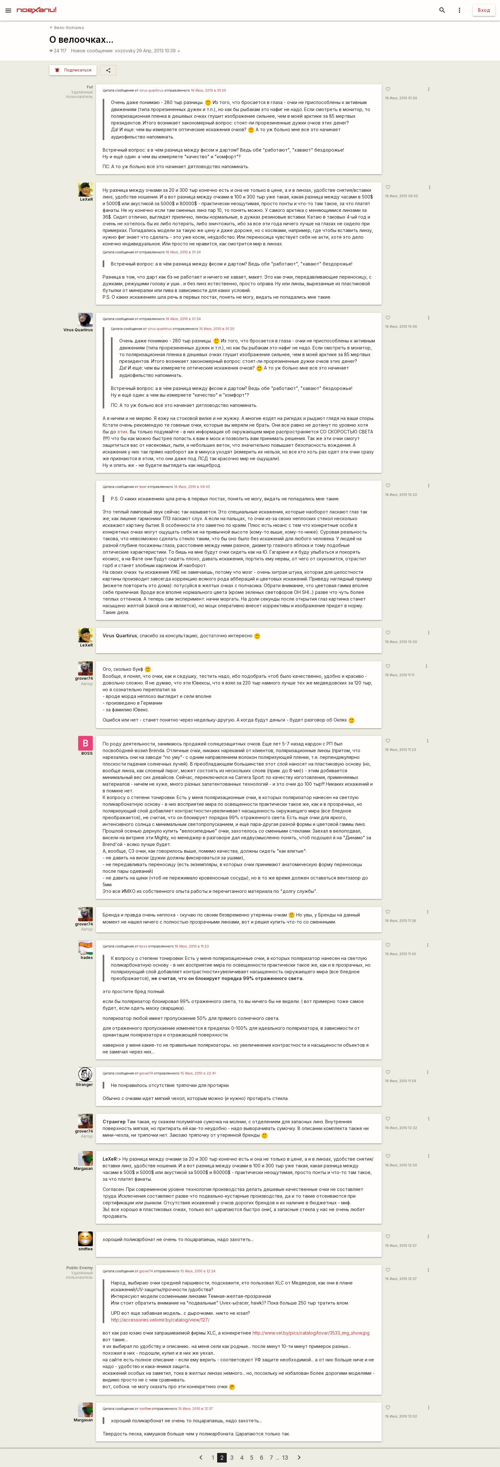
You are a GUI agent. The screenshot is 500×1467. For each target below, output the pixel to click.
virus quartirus (151, 90)
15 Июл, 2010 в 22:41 (198, 1073)
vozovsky (125, 50)
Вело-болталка (66, 27)
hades (87, 957)
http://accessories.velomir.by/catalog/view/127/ (160, 1319)
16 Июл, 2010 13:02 (401, 1416)
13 (285, 1457)
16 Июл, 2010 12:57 (401, 1246)
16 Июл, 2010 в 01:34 (183, 252)
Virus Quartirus (78, 329)
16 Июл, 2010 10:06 (401, 327)
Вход (484, 10)
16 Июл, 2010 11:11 (399, 675)
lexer (143, 487)
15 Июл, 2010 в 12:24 (198, 1271)
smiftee (85, 1248)
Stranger (84, 1084)
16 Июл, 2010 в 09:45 (192, 487)
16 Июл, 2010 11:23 (400, 750)
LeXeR (86, 199)
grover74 (84, 678)
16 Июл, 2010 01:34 (401, 98)
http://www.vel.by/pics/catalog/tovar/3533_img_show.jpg (311, 1333)
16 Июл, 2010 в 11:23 (192, 946)
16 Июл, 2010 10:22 (401, 495)
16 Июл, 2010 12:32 (401, 1128)
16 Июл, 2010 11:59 (400, 1081)
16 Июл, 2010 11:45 (400, 954)
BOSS (87, 753)
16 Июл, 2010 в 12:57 (195, 1409)
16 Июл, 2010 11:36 (400, 921)
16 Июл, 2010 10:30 (401, 642)
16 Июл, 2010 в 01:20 (208, 90)
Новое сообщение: (92, 50)
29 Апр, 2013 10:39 (158, 50)
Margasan (83, 1168)
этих (122, 431)
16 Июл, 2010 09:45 (401, 196)
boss (143, 946)
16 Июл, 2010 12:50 (401, 1165)
